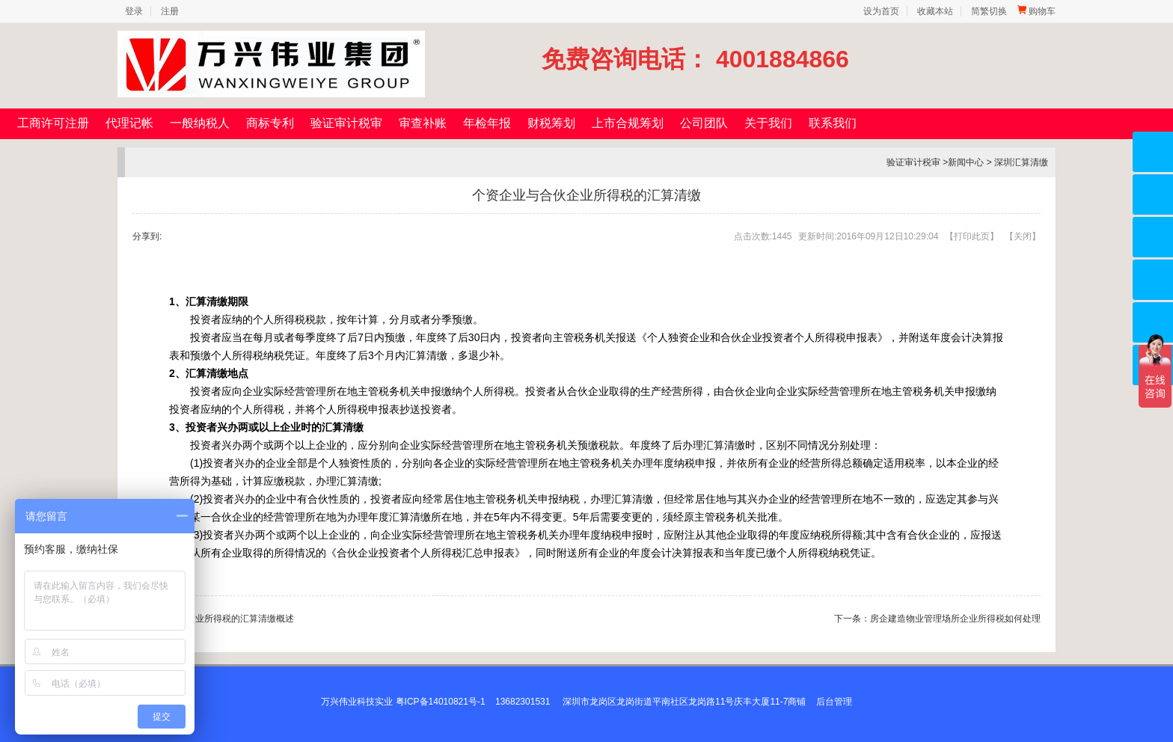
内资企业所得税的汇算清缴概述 (231, 618)
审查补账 (423, 123)
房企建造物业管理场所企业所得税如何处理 (955, 618)
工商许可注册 (53, 123)
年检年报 (487, 123)
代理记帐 (129, 123)
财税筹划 (551, 123)
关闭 (1023, 236)
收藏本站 (935, 11)
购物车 (1036, 11)
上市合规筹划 (628, 123)
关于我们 (768, 123)
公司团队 (704, 123)
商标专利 (270, 123)
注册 (170, 11)
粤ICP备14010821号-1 (441, 701)
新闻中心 (966, 162)
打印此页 (972, 236)
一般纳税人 (200, 123)
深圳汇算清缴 (1021, 162)
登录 (134, 11)
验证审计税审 (346, 123)
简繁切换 (989, 11)
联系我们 (833, 123)
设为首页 (881, 11)
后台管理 (834, 701)
